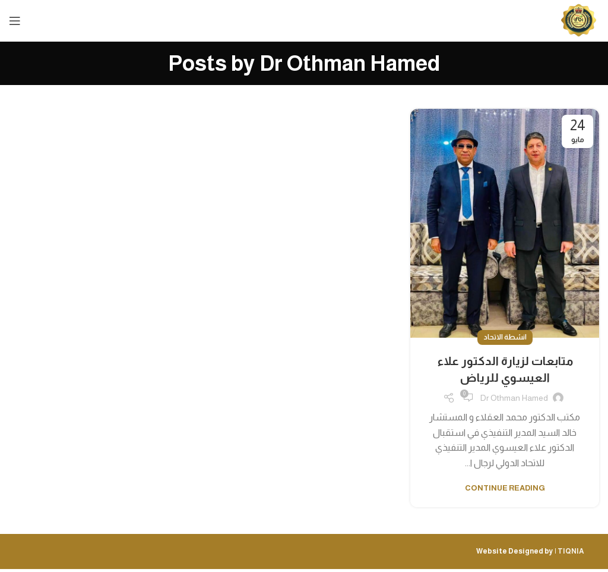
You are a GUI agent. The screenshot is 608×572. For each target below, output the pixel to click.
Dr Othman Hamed (349, 63)
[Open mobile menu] (15, 21)
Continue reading (505, 488)
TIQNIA (571, 551)
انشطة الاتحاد (505, 337)
